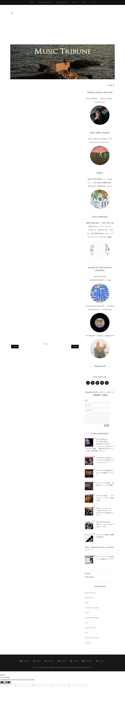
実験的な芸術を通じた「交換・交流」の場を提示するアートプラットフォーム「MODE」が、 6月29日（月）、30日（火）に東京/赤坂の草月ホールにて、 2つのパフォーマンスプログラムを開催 (100, 230)
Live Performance (92, 617)
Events (84, 2)
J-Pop (87, 612)
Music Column (90, 627)
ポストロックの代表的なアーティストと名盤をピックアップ (105, 473)
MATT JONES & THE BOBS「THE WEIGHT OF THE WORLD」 (100, 140)
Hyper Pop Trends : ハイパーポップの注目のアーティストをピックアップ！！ (105, 460)
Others (93, 2)
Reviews (75, 2)
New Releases (90, 593)
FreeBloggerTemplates (84, 667)
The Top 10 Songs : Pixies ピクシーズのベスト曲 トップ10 (105, 524)
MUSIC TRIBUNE (50, 667)
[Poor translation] (7, 682)
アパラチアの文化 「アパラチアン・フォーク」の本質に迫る (105, 498)
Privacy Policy (89, 577)
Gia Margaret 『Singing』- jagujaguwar (100, 336)
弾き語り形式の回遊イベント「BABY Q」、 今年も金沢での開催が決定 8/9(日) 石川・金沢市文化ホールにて (101, 182)
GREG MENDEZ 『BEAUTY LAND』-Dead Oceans (100, 100)
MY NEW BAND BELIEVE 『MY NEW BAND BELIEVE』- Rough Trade (100, 308)
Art (86, 632)
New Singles (89, 598)
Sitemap (87, 573)
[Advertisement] (62, 29)
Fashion (88, 642)
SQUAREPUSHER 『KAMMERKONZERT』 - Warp (99, 278)
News (87, 603)
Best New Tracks (62, 2)
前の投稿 (75, 346)
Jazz (86, 622)
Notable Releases (92, 607)
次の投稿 (14, 346)
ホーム (46, 344)
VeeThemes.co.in (69, 667)
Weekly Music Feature (45, 2)
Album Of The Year (92, 637)
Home (31, 2)
